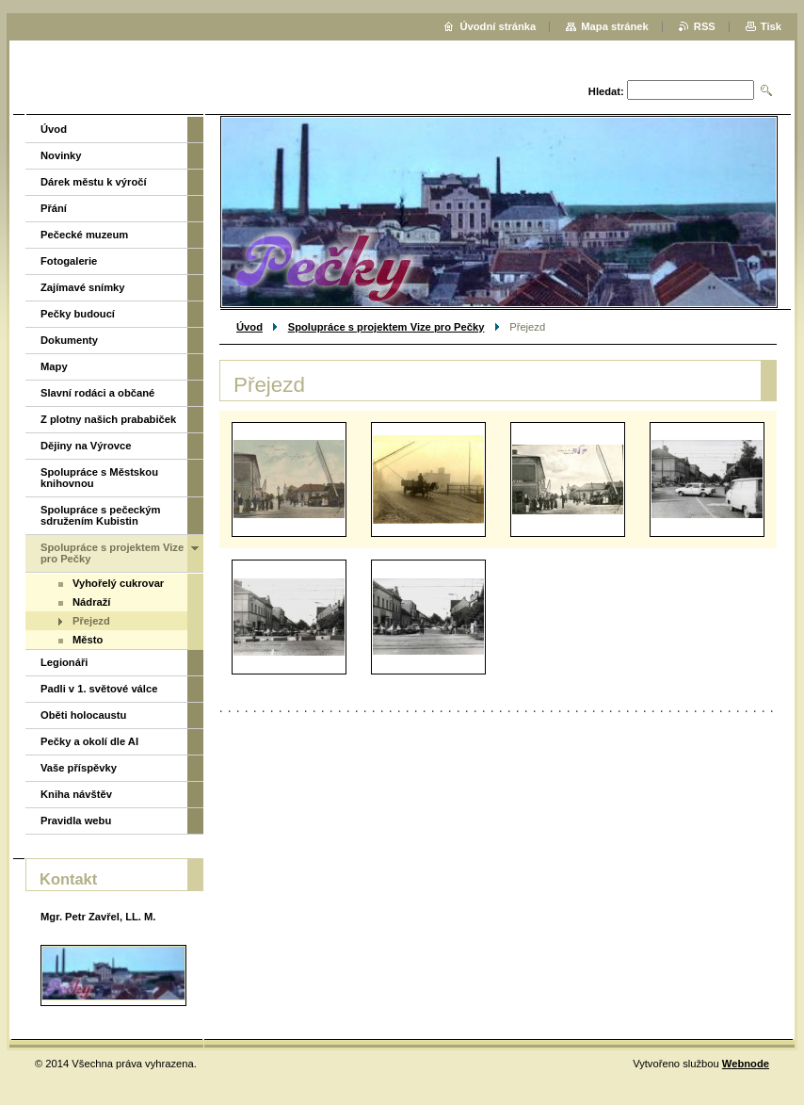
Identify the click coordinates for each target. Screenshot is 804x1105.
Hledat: (606, 91)
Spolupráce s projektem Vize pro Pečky (386, 327)
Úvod (249, 327)
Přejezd (91, 620)
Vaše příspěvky (78, 767)
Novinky (61, 155)
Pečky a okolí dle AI (89, 741)
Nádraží (91, 602)
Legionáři (64, 662)
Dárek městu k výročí (93, 181)
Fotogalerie (68, 261)
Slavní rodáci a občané (97, 392)
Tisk (771, 26)
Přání (53, 208)
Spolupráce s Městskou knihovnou (99, 477)
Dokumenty (69, 340)
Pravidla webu (75, 820)
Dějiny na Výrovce (85, 445)
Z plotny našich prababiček (108, 419)
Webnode (745, 1063)
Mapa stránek (615, 26)
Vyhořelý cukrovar (118, 583)
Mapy (54, 366)
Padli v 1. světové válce (98, 688)
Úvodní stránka (497, 26)
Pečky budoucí (77, 313)
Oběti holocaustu (83, 715)
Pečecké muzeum (84, 234)
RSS (705, 26)
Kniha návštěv (76, 794)
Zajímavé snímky (82, 287)
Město (87, 639)
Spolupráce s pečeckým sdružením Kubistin (100, 515)
